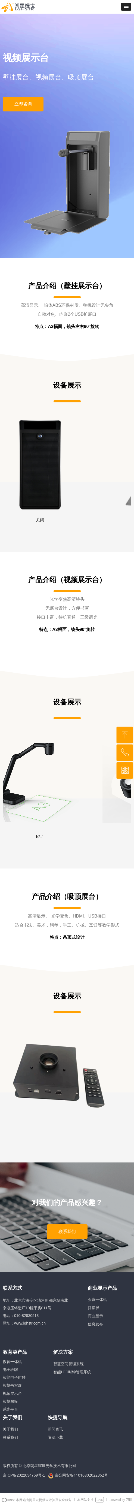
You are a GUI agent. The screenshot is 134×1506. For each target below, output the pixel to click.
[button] (126, 7)
